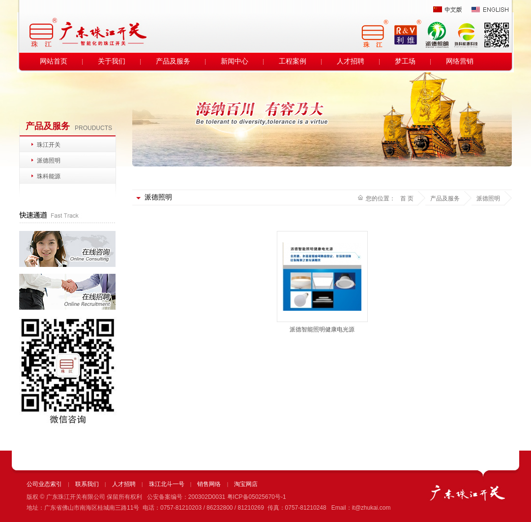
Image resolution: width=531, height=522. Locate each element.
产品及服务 (173, 61)
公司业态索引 (44, 484)
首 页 (406, 198)
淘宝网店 (246, 484)
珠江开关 (48, 144)
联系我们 (87, 484)
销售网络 (209, 484)
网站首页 (53, 61)
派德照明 (48, 160)
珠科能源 (48, 176)
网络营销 (459, 61)
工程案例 (292, 61)
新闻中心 (234, 61)
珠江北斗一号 (166, 484)
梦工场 (405, 61)
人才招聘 (350, 61)
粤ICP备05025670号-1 (256, 496)
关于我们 (111, 61)
